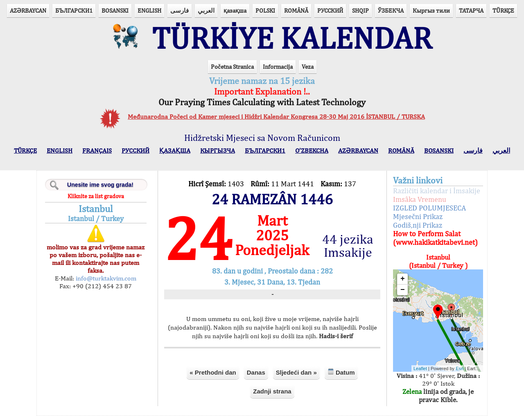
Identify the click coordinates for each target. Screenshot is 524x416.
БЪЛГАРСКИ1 (74, 10)
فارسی (179, 10)
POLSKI (265, 10)
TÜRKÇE (503, 10)
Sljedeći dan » (296, 372)
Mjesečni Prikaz (418, 216)
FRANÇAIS (97, 150)
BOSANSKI (115, 10)
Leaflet (420, 368)
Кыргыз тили (431, 10)
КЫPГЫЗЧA (217, 150)
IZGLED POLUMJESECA (429, 207)
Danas (256, 372)
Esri (459, 368)
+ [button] (402, 279)
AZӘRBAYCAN (28, 10)
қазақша (235, 10)
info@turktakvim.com (105, 278)
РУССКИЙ (330, 10)
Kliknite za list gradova (96, 196)
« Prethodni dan (213, 372)
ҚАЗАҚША (174, 150)
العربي (206, 10)
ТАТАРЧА (471, 10)
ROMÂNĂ (296, 10)
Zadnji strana (272, 391)
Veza (308, 66)
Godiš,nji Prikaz (417, 225)
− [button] (402, 290)
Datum (341, 372)
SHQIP (360, 10)
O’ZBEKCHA (311, 150)
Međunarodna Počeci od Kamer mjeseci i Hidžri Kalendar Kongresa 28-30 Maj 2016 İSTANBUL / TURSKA (276, 116)
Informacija (278, 66)
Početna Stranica (232, 66)
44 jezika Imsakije (347, 246)
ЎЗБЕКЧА (391, 10)
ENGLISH (149, 10)
